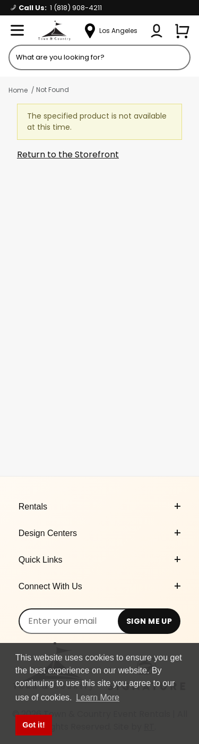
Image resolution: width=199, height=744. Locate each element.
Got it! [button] (33, 725)
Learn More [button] (97, 697)
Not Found (52, 89)
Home (18, 90)
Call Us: (56, 8)
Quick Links (100, 559)
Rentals (100, 506)
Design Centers (100, 533)
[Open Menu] (16, 30)
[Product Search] (99, 57)
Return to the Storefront (68, 154)
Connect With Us (100, 586)
